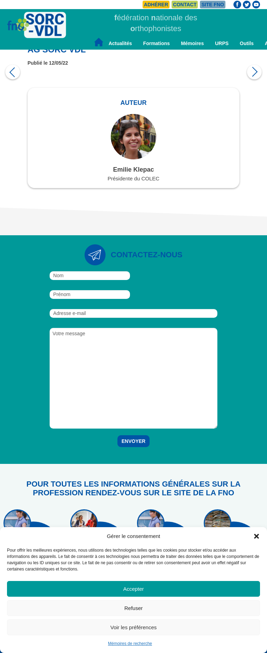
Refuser (133, 608)
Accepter (133, 589)
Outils (247, 43)
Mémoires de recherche (130, 643)
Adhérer (156, 4)
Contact (184, 4)
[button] (256, 536)
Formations (156, 43)
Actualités (120, 43)
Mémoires (192, 43)
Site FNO (212, 4)
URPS (222, 43)
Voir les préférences (133, 627)
